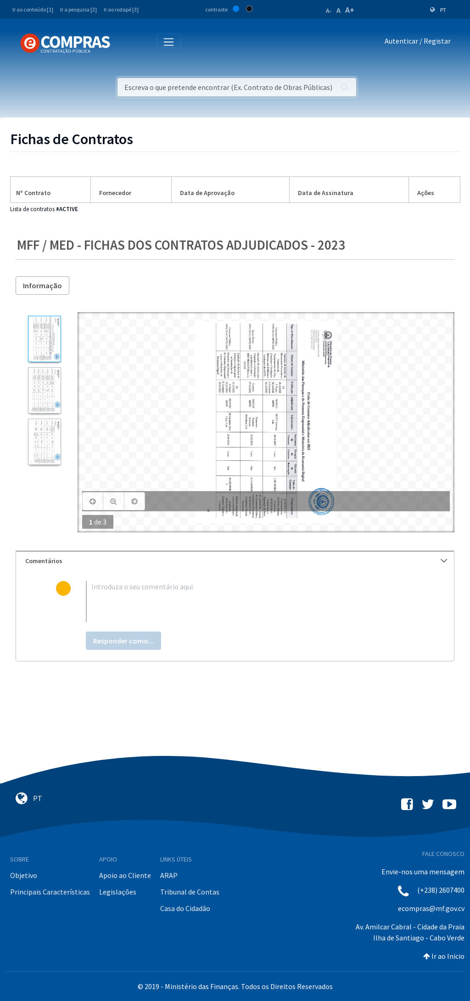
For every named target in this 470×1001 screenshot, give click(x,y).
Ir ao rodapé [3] (121, 9)
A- (329, 10)
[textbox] (250, 601)
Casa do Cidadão (185, 908)
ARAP (169, 875)
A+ (349, 10)
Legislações (117, 891)
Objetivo (23, 875)
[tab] (235, 561)
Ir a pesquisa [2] (78, 9)
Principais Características (50, 891)
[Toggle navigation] (123, 43)
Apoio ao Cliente (125, 875)
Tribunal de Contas (189, 891)
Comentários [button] (236, 561)
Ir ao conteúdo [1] (32, 9)
